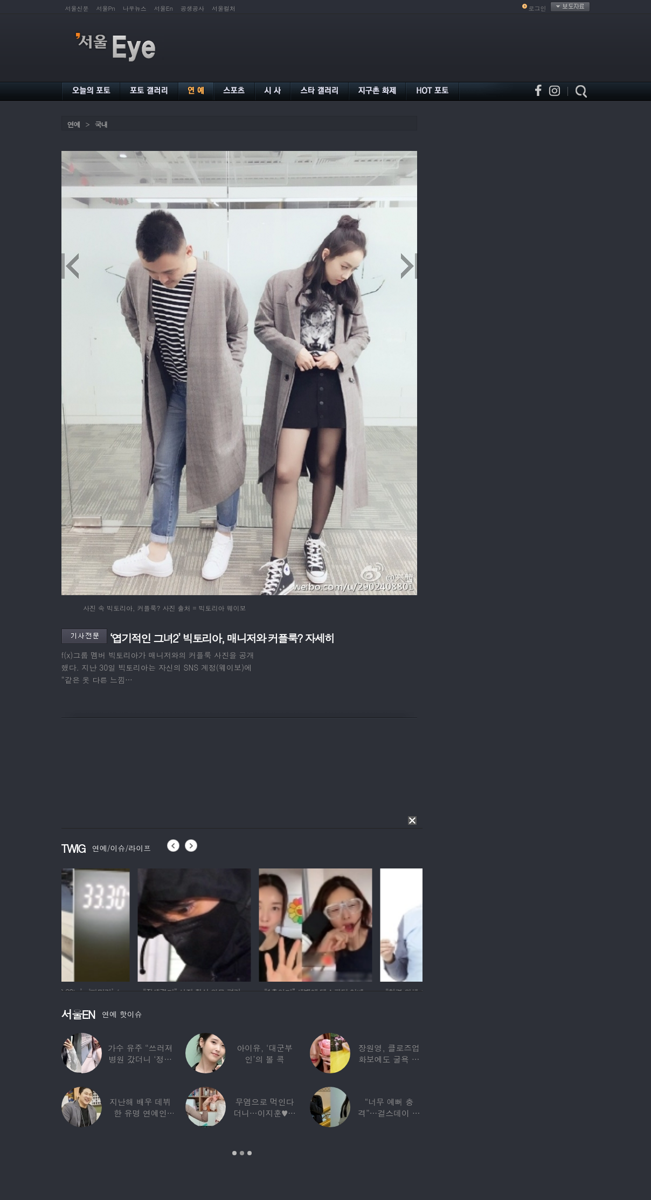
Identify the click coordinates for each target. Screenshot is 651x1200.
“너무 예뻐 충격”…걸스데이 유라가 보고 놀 (389, 1113)
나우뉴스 (135, 8)
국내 (101, 124)
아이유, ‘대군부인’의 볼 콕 (265, 1053)
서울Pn (105, 8)
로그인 (537, 8)
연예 (73, 124)
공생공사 (192, 8)
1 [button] (234, 1153)
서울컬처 (224, 8)
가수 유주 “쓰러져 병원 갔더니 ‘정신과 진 (140, 1059)
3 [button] (249, 1153)
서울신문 (77, 8)
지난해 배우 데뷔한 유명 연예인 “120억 (140, 1113)
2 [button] (242, 1153)
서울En (163, 8)
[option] (118, 923)
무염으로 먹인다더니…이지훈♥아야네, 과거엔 (264, 1113)
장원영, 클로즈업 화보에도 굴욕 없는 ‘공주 (389, 1059)
